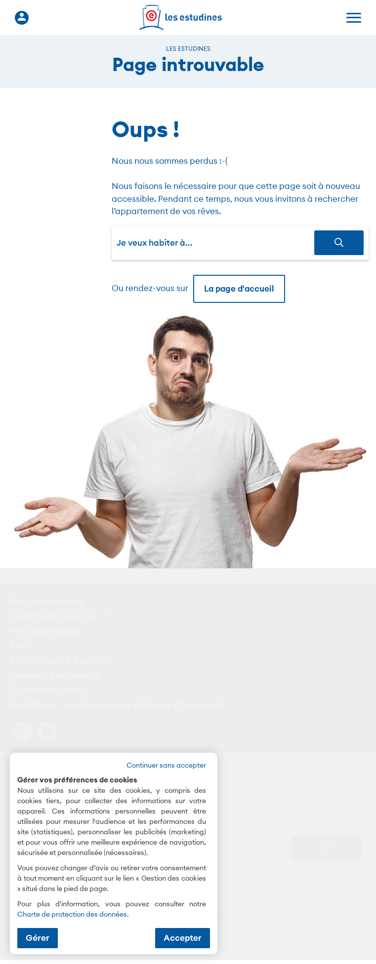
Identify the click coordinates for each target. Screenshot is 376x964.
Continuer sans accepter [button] (166, 765)
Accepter (183, 937)
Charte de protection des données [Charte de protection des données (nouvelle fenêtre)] (72, 914)
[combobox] (215, 242)
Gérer (37, 937)
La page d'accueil (239, 288)
